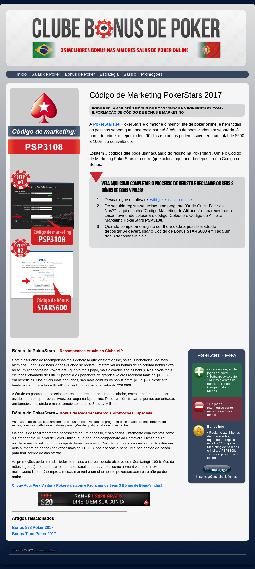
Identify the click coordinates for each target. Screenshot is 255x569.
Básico (129, 74)
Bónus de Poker (80, 74)
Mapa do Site (46, 550)
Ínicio (22, 74)
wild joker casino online (171, 199)
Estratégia (109, 74)
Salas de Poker (45, 74)
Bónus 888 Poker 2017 (32, 527)
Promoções (151, 74)
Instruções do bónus (216, 476)
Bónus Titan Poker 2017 (34, 533)
